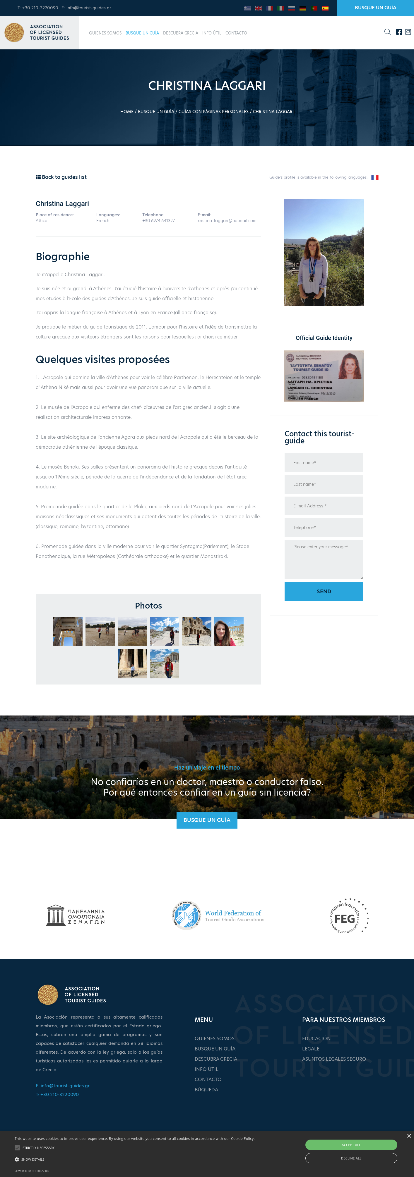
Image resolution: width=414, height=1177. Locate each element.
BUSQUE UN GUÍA (375, 7)
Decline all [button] (351, 1158)
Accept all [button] (351, 1145)
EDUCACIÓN (316, 1038)
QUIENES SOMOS (105, 33)
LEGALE (310, 1048)
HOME (127, 112)
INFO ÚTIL (211, 33)
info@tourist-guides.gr (88, 8)
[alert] (207, 1154)
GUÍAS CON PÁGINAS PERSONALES (214, 112)
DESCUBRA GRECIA (180, 33)
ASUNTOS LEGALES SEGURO (334, 1059)
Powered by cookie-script (33, 1171)
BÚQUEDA (206, 1089)
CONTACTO (236, 33)
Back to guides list (61, 177)
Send (324, 591)
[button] (135, 1159)
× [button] (409, 1136)
